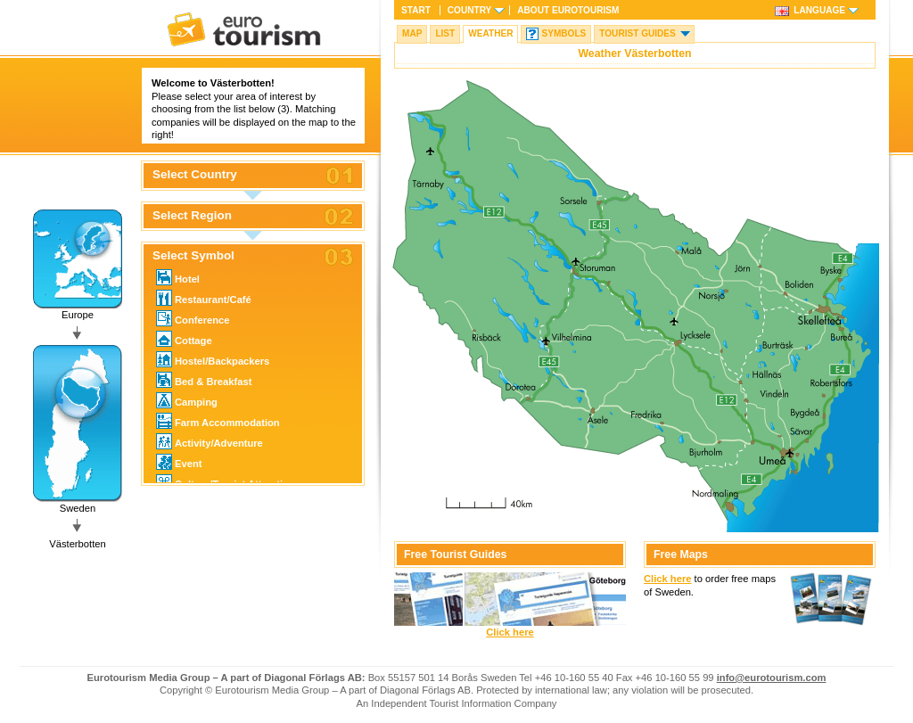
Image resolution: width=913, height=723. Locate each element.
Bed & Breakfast (203, 380)
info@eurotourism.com (772, 677)
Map (412, 33)
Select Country (194, 174)
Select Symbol (193, 256)
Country (469, 10)
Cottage (184, 339)
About (568, 10)
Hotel (178, 277)
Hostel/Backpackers (212, 359)
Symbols (563, 33)
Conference (193, 318)
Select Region (192, 216)
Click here (509, 632)
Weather (490, 33)
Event (179, 462)
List (445, 33)
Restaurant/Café (203, 298)
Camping (187, 400)
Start (416, 10)
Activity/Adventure (209, 441)
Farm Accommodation (218, 421)
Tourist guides (637, 33)
